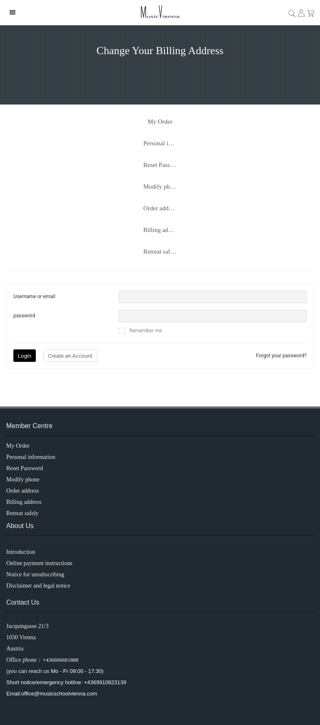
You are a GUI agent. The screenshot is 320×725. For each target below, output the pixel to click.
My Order (160, 121)
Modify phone (161, 186)
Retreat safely (160, 251)
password (24, 316)
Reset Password (163, 165)
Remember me (140, 331)
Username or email (34, 296)
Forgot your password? (281, 356)
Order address (160, 208)
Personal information (164, 143)
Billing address (162, 230)
